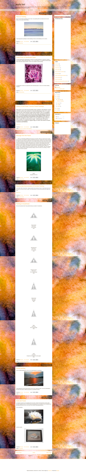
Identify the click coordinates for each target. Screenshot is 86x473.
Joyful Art (20, 4)
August (58, 103)
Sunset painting (20, 368)
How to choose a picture (59, 71)
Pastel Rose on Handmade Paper (26, 57)
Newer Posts (18, 452)
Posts (57, 116)
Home (34, 452)
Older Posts (48, 452)
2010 (57, 110)
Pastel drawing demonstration (60, 75)
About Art (20, 128)
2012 (57, 98)
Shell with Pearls (21, 401)
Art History (24, 128)
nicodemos (50, 470)
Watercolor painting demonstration (61, 81)
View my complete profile (59, 88)
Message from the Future (23, 135)
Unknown (58, 87)
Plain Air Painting (21, 16)
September (59, 99)
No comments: (26, 41)
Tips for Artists (21, 196)
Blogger (57, 470)
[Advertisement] (38, 48)
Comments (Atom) (36, 455)
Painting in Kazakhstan (23, 204)
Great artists (57, 69)
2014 (57, 94)
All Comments (59, 118)
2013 (57, 96)
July (58, 104)
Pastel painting (21, 92)
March (58, 106)
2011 (57, 108)
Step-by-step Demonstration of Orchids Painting (30, 186)
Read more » (18, 124)
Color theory (57, 67)
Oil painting (21, 43)
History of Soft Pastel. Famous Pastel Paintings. (30, 106)
